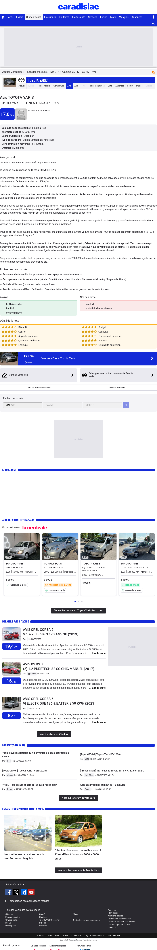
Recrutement (114, 935)
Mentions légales (115, 916)
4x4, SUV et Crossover (49, 920)
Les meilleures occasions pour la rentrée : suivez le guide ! (24, 856)
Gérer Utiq (112, 927)
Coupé (42, 914)
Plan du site (113, 913)
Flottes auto (78, 17)
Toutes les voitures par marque (86, 920)
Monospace (10, 926)
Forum (103, 17)
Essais (19, 17)
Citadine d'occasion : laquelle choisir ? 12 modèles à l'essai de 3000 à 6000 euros (78, 854)
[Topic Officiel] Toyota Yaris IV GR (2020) (24, 770)
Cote (110, 86)
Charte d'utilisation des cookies (121, 921)
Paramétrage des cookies (119, 924)
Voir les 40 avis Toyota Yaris (58, 358)
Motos (75, 914)
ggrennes (32, 674)
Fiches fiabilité (44, 86)
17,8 (7, 114)
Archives (112, 910)
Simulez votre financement (39, 387)
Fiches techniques (96, 86)
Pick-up (42, 923)
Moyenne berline (12, 917)
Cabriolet (43, 917)
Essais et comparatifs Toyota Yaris (23, 809)
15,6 (29, 356)
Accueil (22, 86)
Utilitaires (64, 17)
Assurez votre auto (117, 387)
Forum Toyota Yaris (13, 745)
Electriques (50, 17)
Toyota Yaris (38, 80)
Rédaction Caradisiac (72, 935)
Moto (113, 17)
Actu (10, 17)
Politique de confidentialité (119, 919)
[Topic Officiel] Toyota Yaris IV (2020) (100, 754)
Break (8, 923)
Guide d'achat (33, 17)
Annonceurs (53, 935)
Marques (123, 17)
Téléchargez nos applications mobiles (28, 901)
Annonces (137, 17)
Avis (69, 86)
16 (12, 681)
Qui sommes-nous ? (95, 935)
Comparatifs (59, 86)
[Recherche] (153, 23)
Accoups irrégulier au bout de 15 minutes (102, 784)
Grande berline (12, 920)
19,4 (11, 646)
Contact (40, 935)
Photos (139, 86)
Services (92, 17)
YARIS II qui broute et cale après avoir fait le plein (29, 784)
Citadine (9, 914)
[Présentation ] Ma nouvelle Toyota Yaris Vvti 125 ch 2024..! (112, 770)
